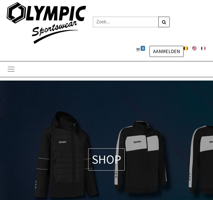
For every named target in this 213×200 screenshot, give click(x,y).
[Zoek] (164, 22)
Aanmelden (166, 51)
